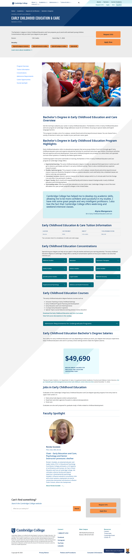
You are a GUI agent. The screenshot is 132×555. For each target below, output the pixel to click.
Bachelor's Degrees (47, 11)
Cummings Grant (109, 535)
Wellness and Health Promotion (81, 284)
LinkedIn (61, 546)
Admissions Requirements (25, 76)
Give (113, 5)
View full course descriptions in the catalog (57, 316)
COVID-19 (107, 537)
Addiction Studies (54, 260)
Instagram (61, 540)
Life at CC (35, 4)
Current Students (116, 2)
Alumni (99, 2)
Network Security (108, 276)
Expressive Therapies (108, 260)
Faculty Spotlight (22, 83)
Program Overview (23, 66)
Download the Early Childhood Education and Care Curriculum (63, 313)
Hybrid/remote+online (40, 46)
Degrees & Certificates (33, 11)
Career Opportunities (23, 80)
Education (81, 260)
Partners (106, 2)
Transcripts (107, 533)
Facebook (61, 537)
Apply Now (108, 42)
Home (13, 11)
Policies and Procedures (68, 553)
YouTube (61, 543)
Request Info (100, 5)
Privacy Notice (44, 553)
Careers (106, 531)
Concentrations (22, 73)
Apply (108, 5)
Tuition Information (23, 69)
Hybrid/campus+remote (21, 46)
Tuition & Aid (64, 2)
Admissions (53, 2)
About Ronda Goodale (55, 486)
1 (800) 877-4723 (63, 533)
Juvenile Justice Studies (54, 276)
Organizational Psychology (54, 284)
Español (119, 5)
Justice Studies (108, 268)
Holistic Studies (81, 268)
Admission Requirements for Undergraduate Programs (68, 323)
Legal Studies (81, 276)
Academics (42, 2)
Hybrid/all (74, 46)
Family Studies (54, 268)
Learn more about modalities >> (21, 50)
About (33, 2)
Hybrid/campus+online (59, 46)
